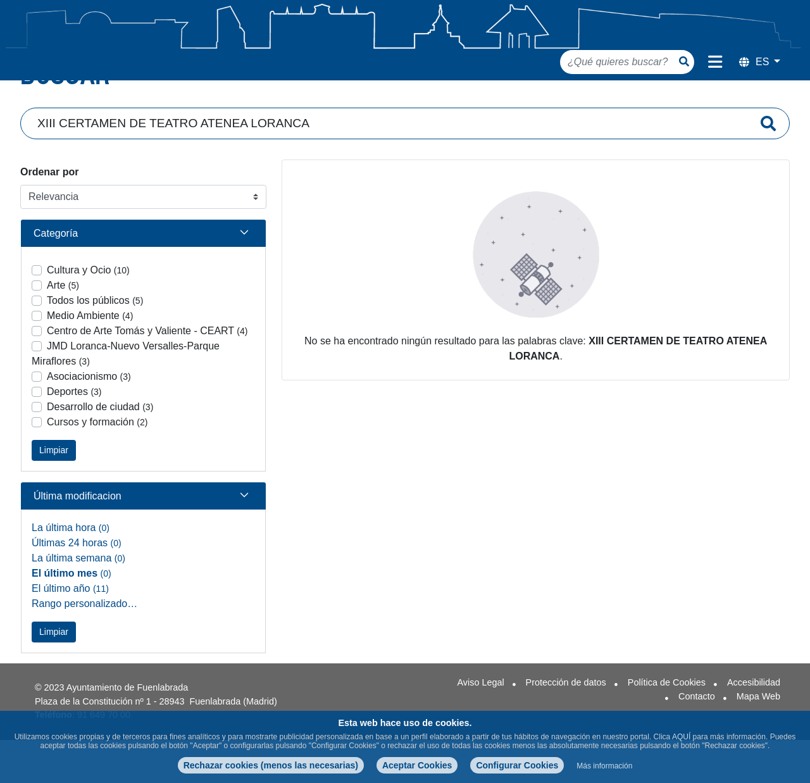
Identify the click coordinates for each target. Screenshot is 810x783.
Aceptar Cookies (417, 765)
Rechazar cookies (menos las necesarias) (271, 765)
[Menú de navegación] (715, 62)
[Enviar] (768, 153)
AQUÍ (681, 736)
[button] (143, 263)
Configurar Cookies (517, 765)
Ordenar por (49, 201)
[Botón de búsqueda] (684, 61)
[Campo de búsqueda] (390, 153)
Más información (604, 765)
